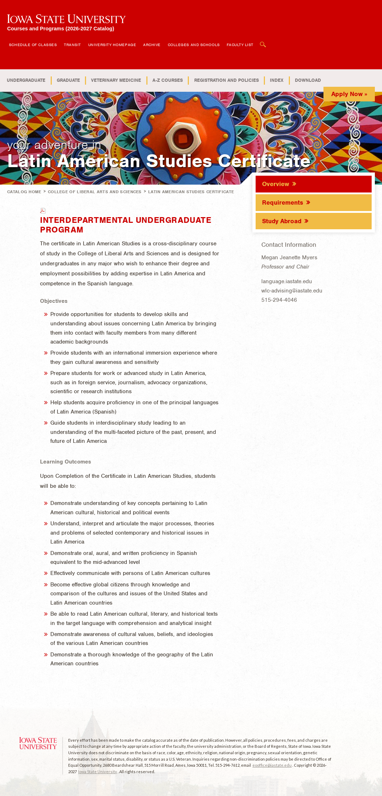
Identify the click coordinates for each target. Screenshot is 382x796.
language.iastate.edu (286, 281)
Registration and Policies (226, 80)
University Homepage (112, 44)
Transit (72, 44)
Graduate (68, 80)
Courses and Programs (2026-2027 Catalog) (60, 28)
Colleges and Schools (194, 44)
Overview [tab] (275, 184)
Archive (152, 44)
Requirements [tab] (282, 202)
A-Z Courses (167, 80)
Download (308, 80)
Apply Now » (349, 94)
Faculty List (240, 44)
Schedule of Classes (33, 44)
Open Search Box (263, 41)
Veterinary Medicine (116, 80)
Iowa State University (97, 771)
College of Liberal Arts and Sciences (95, 192)
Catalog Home (24, 192)
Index (276, 80)
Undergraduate (26, 80)
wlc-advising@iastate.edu (291, 290)
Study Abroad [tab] (281, 221)
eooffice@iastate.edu (272, 765)
